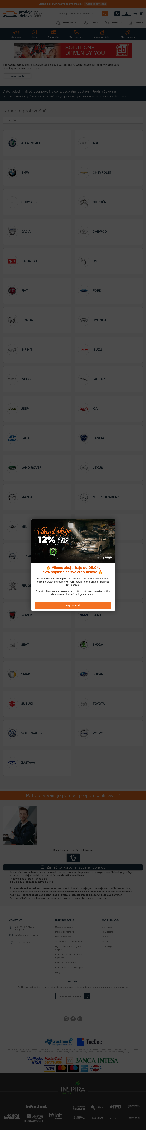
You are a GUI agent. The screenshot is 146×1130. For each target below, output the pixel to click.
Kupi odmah (72, 605)
